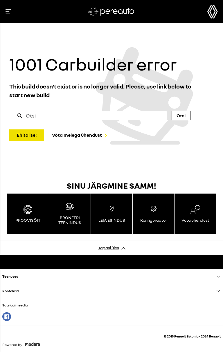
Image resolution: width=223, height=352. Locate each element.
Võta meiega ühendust (77, 135)
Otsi (181, 115)
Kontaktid (10, 291)
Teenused (10, 276)
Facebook (6, 316)
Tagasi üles (108, 247)
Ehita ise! (27, 135)
